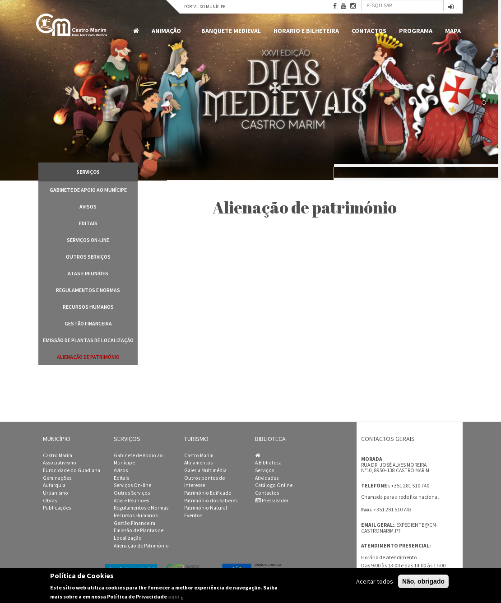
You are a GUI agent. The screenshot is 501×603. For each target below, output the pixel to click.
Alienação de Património (88, 356)
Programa (415, 31)
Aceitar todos (374, 581)
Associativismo (59, 462)
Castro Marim (57, 455)
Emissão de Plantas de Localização (88, 340)
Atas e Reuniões (88, 273)
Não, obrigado (423, 581)
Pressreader (271, 500)
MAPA (453, 31)
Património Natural (205, 508)
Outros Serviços (88, 256)
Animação (167, 31)
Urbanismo (55, 493)
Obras (50, 500)
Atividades (266, 478)
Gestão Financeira (88, 323)
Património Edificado (208, 493)
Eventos (193, 515)
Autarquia (54, 485)
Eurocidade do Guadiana (71, 470)
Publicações (57, 508)
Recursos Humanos (88, 306)
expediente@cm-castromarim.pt (399, 528)
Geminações (57, 478)
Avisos (88, 206)
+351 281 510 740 (410, 485)
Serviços (264, 470)
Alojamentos (198, 462)
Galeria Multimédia (205, 470)
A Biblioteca (268, 462)
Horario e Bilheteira (306, 31)
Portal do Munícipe (204, 6)
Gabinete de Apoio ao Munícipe (88, 189)
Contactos (369, 31)
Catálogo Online (273, 485)
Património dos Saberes (210, 500)
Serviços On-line (88, 240)
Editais (88, 223)
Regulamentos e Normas (88, 290)
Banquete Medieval (231, 31)
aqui (174, 596)
